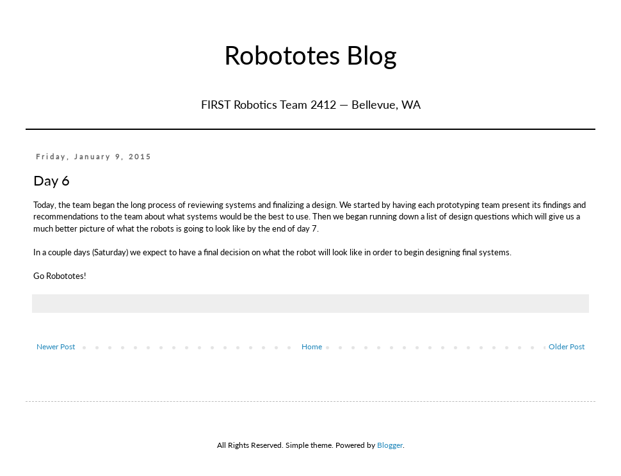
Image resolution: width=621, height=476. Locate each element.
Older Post (567, 346)
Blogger (390, 445)
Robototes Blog (310, 55)
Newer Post (55, 346)
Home (312, 346)
